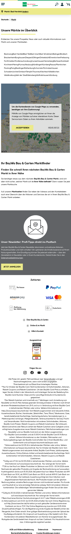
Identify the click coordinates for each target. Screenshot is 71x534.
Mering (15, 65)
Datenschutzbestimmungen (12, 258)
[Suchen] (56, 4)
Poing (13, 68)
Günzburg (27, 61)
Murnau (21, 65)
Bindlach (63, 54)
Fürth (6, 61)
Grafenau (19, 61)
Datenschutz (43, 529)
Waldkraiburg (9, 75)
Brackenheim (9, 58)
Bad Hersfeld (18, 54)
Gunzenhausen (37, 61)
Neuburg (28, 65)
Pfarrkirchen (61, 65)
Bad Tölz (26, 54)
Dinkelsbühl (44, 58)
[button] (16, 11)
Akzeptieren (22, 128)
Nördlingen (37, 65)
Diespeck (29, 58)
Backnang (8, 54)
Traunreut (36, 72)
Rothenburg (29, 68)
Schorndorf (39, 68)
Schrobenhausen (51, 68)
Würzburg (53, 75)
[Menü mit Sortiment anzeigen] (3, 4)
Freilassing (64, 58)
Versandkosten (50, 379)
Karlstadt (65, 61)
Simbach (22, 72)
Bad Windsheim (46, 54)
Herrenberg (48, 61)
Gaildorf (12, 61)
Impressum (57, 529)
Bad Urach (34, 54)
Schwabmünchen (11, 72)
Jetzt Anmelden (12, 267)
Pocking (7, 68)
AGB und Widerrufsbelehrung (21, 529)
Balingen (56, 54)
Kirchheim (8, 65)
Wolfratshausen (42, 75)
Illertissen (57, 61)
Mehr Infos (53, 128)
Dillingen (36, 58)
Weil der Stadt (21, 75)
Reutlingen (19, 68)
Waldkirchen (54, 72)
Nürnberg (46, 65)
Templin (29, 72)
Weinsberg (31, 75)
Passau (53, 65)
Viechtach (45, 72)
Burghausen (20, 58)
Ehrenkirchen (54, 58)
